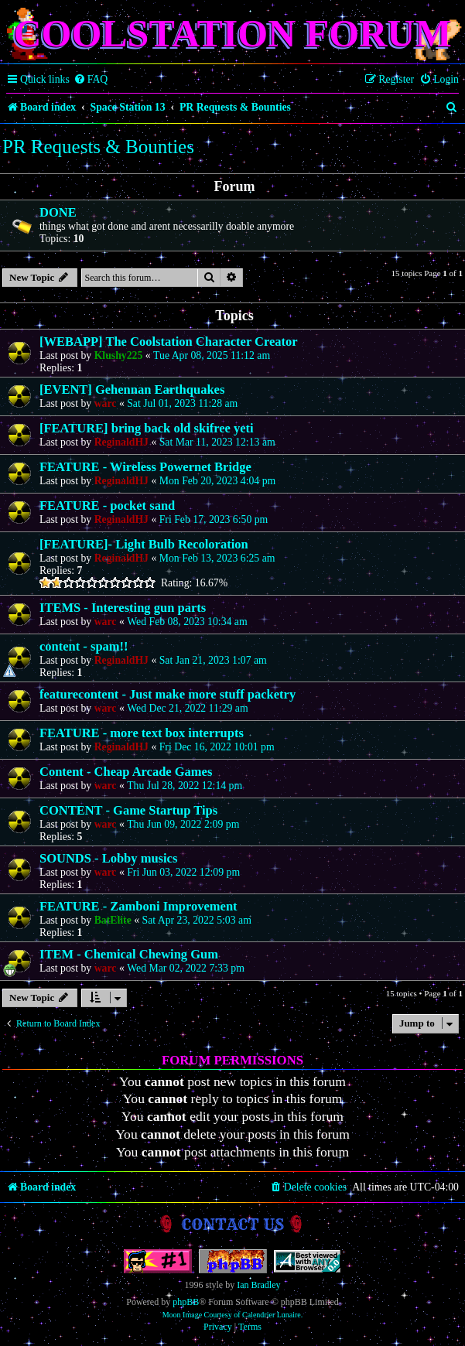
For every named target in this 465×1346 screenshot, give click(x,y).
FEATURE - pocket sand (107, 505)
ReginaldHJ (121, 442)
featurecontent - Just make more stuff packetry (167, 694)
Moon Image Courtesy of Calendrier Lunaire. (232, 1314)
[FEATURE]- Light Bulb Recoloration (143, 544)
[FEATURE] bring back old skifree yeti (146, 428)
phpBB (186, 1301)
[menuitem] (91, 79)
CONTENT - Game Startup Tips (128, 810)
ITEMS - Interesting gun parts (122, 607)
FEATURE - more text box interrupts (141, 733)
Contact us (232, 1224)
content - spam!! (83, 646)
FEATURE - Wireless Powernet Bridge (145, 466)
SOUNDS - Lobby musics (108, 858)
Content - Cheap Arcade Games (125, 771)
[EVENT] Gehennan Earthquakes (131, 389)
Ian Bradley (258, 1284)
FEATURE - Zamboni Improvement (138, 906)
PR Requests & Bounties (98, 146)
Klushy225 (118, 355)
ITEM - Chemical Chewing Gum (128, 954)
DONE (58, 212)
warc (105, 403)
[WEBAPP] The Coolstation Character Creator (168, 341)
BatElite (113, 920)
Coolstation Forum (232, 33)
